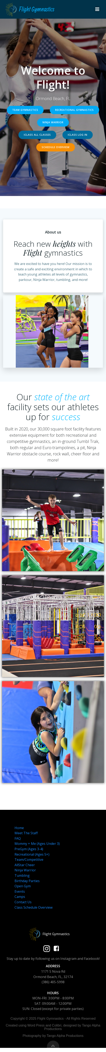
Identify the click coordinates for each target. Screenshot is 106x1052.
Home (19, 828)
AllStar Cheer (25, 865)
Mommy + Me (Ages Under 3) (37, 843)
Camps (20, 896)
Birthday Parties (27, 881)
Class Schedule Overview (33, 907)
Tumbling (22, 875)
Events (20, 891)
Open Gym (23, 886)
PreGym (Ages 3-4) (29, 849)
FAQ (18, 838)
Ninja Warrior (25, 870)
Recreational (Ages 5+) (32, 854)
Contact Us (23, 902)
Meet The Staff (26, 833)
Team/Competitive (29, 859)
